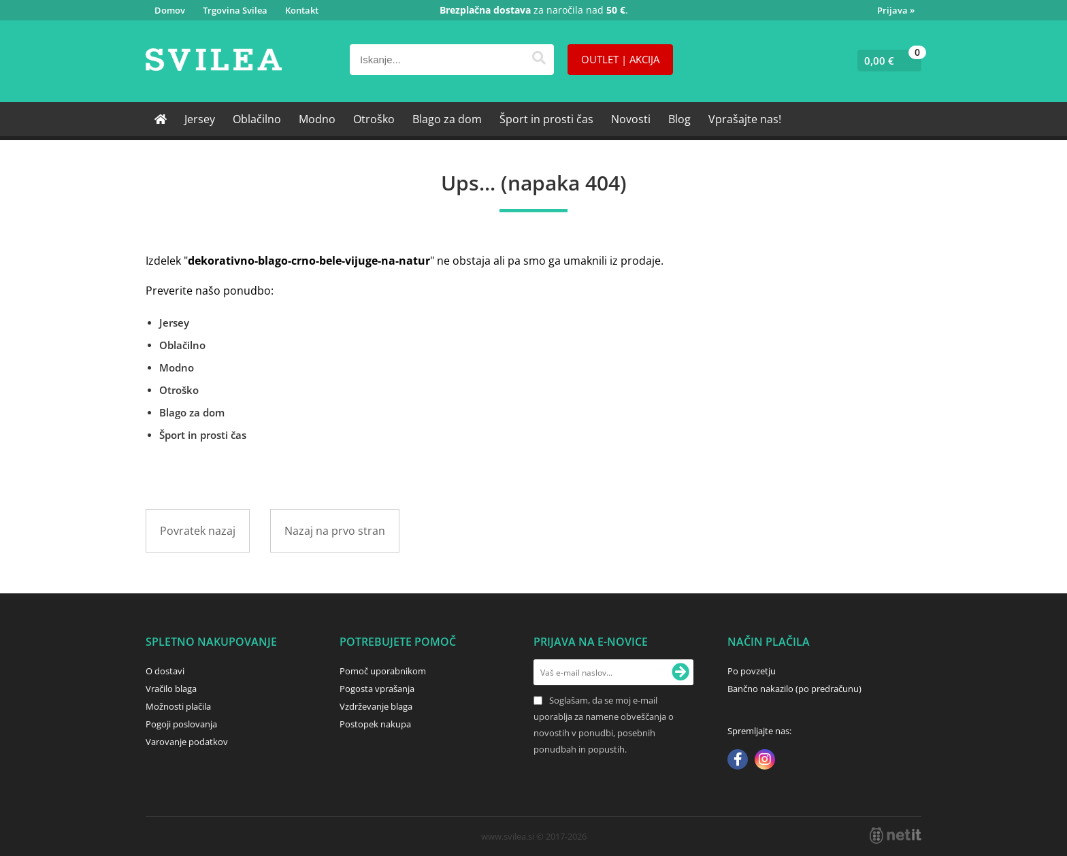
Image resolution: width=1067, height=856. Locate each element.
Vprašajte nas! (744, 119)
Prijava (896, 10)
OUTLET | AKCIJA (620, 59)
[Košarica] (886, 60)
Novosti (631, 119)
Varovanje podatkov (187, 742)
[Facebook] (737, 761)
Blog (679, 119)
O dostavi (165, 671)
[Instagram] (765, 761)
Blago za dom (447, 119)
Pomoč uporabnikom (383, 671)
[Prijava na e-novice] (680, 672)
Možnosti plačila (178, 706)
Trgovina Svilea (235, 10)
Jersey (199, 119)
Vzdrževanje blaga (376, 706)
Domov (169, 10)
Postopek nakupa (375, 724)
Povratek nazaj (197, 530)
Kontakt (301, 10)
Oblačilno (257, 119)
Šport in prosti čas (546, 119)
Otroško (374, 119)
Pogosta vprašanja (377, 688)
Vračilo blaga (171, 688)
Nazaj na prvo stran (334, 530)
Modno (317, 119)
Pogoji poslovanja (181, 724)
